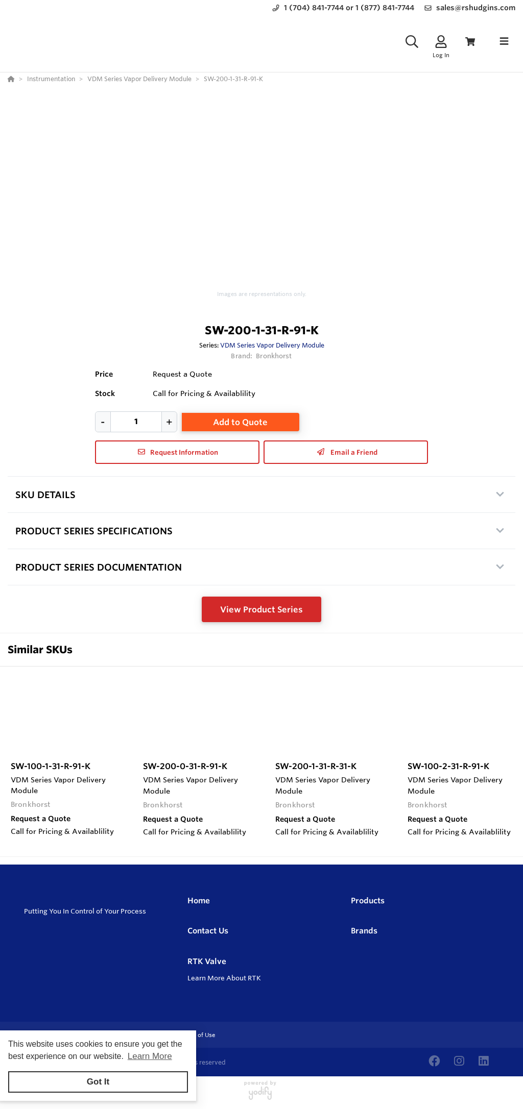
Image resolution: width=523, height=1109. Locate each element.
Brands (364, 930)
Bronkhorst (274, 356)
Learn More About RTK (224, 978)
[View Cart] (470, 42)
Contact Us (207, 930)
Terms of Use (197, 1035)
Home (198, 900)
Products (368, 900)
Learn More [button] (150, 1056)
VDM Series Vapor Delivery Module (272, 345)
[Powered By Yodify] (261, 1094)
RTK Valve (206, 961)
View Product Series (261, 609)
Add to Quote (240, 422)
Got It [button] (98, 1082)
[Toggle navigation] (504, 41)
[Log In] (441, 42)
